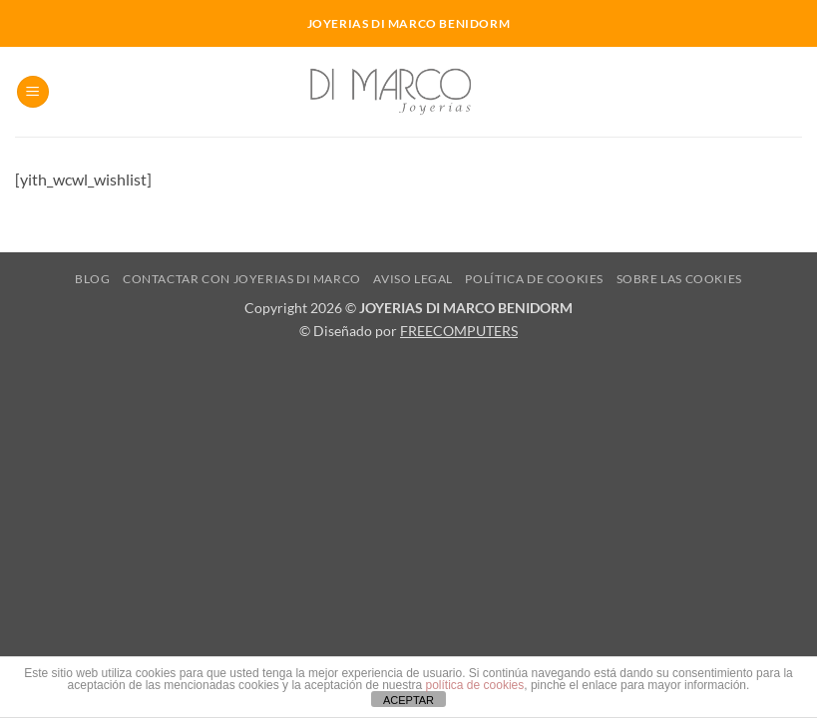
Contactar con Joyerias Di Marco (242, 278)
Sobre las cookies (679, 278)
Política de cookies (534, 278)
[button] (33, 92)
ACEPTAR (408, 700)
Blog (92, 278)
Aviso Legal (413, 278)
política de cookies (475, 685)
